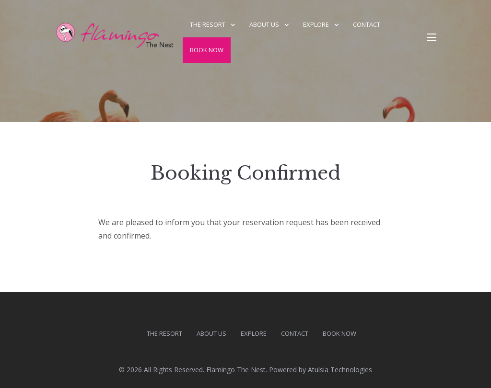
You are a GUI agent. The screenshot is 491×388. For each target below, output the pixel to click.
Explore (316, 24)
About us (264, 24)
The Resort (207, 24)
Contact (366, 24)
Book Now (206, 50)
